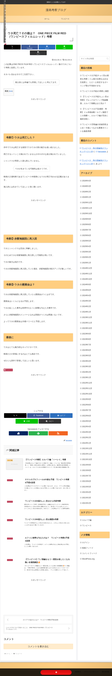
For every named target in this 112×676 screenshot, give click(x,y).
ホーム (50, 667)
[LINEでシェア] (50, 47)
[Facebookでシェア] (26, 47)
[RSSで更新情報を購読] (43, 427)
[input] (95, 58)
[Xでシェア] (15, 47)
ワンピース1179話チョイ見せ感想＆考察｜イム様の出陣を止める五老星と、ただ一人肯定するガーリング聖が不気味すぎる (94, 80)
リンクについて (71, 667)
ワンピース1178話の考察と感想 (95, 91)
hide (10, 85)
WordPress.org (88, 559)
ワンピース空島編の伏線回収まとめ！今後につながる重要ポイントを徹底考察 (94, 127)
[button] (61, 47)
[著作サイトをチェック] (33, 427)
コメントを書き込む (38, 643)
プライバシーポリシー (93, 667)
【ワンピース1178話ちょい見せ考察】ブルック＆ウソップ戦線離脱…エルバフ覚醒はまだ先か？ (94, 100)
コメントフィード (89, 553)
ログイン (86, 542)
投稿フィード (87, 548)
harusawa (102, 151)
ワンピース (8, 364)
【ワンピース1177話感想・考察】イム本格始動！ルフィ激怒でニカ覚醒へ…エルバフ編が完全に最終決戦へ (94, 114)
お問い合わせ (59, 667)
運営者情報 (106, 667)
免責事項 (81, 667)
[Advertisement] (38, 109)
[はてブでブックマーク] (38, 47)
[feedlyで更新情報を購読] (38, 427)
